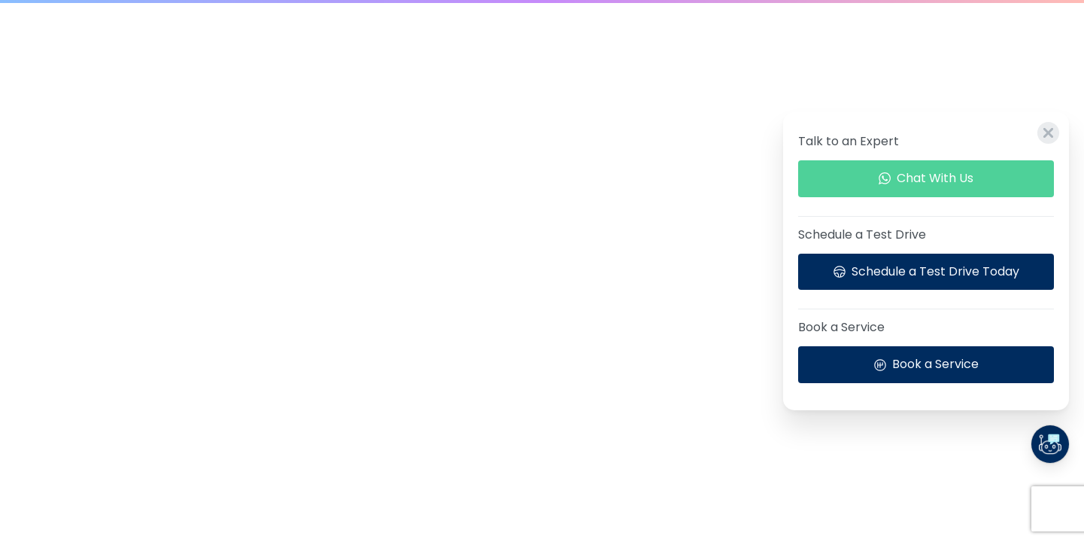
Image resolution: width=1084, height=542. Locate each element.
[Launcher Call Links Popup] (1050, 444)
